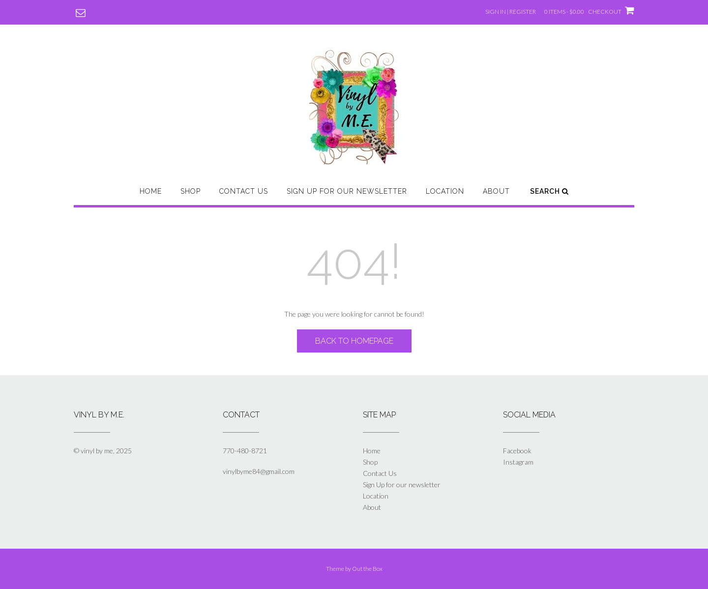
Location (445, 191)
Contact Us (243, 191)
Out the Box (367, 568)
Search (549, 191)
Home (151, 191)
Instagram (518, 462)
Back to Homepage (354, 341)
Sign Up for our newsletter (347, 191)
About (496, 191)
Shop (190, 191)
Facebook (517, 450)
